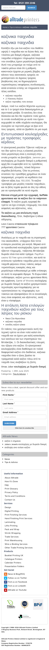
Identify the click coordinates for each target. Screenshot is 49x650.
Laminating (10, 522)
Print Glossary (11, 488)
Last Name (9, 403)
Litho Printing (11, 525)
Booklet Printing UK (14, 555)
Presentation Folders (14, 566)
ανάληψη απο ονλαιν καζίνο (17, 447)
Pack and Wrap (12, 529)
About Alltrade (11, 477)
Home (5, 27)
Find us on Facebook (17, 582)
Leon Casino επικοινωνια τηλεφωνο (19, 224)
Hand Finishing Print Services (18, 518)
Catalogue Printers (13, 559)
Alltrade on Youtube (17, 590)
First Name (9, 395)
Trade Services (12, 536)
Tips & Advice (15, 27)
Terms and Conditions (15, 496)
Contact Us (10, 499)
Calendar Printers (13, 562)
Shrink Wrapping (13, 533)
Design (8, 507)
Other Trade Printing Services (19, 547)
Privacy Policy (11, 492)
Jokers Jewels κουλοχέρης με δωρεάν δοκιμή (26, 444)
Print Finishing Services (16, 514)
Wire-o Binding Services (16, 544)
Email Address (10, 412)
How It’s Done (11, 481)
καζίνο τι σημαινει (13, 441)
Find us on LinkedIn (17, 586)
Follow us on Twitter (17, 578)
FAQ (6, 485)
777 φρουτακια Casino (13, 227)
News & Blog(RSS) (16, 574)
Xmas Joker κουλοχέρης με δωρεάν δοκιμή (23, 366)
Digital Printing (12, 511)
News (7, 459)
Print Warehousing (13, 540)
